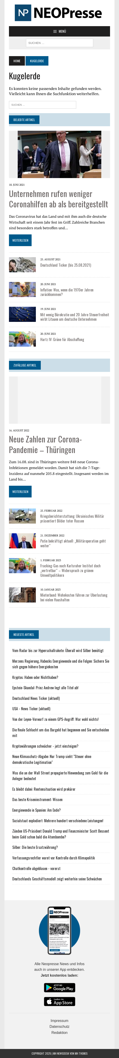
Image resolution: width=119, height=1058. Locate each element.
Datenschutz (59, 1026)
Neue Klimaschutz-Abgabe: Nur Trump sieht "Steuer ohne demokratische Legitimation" (51, 759)
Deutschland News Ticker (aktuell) (36, 698)
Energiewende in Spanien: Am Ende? (36, 810)
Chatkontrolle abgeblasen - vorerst (36, 868)
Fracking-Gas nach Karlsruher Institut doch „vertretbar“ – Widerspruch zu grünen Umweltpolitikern (70, 570)
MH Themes (81, 1053)
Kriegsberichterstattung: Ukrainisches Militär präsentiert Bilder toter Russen (72, 518)
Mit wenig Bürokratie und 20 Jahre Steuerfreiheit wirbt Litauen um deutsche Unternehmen (74, 317)
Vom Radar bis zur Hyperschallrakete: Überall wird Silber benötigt (58, 650)
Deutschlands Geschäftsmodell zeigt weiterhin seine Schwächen (57, 879)
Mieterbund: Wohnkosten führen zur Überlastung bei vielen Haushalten (73, 597)
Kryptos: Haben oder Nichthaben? (35, 677)
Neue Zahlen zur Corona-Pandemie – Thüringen (45, 444)
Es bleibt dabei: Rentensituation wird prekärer (44, 789)
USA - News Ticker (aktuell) (31, 708)
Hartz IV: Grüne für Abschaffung (62, 339)
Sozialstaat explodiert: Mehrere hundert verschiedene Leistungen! (57, 820)
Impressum (59, 1021)
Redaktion (59, 1033)
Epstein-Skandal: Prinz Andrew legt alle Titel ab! (45, 687)
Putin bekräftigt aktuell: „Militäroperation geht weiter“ (73, 543)
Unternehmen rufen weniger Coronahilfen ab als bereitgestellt (58, 198)
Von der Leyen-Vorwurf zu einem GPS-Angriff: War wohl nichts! (55, 719)
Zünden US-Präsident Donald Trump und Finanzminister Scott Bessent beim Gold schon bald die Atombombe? (60, 834)
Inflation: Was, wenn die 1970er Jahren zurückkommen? (66, 292)
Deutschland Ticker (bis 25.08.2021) (65, 265)
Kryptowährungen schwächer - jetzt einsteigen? (45, 746)
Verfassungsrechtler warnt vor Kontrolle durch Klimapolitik (53, 858)
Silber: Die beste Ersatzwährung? (35, 847)
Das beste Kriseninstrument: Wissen (37, 799)
